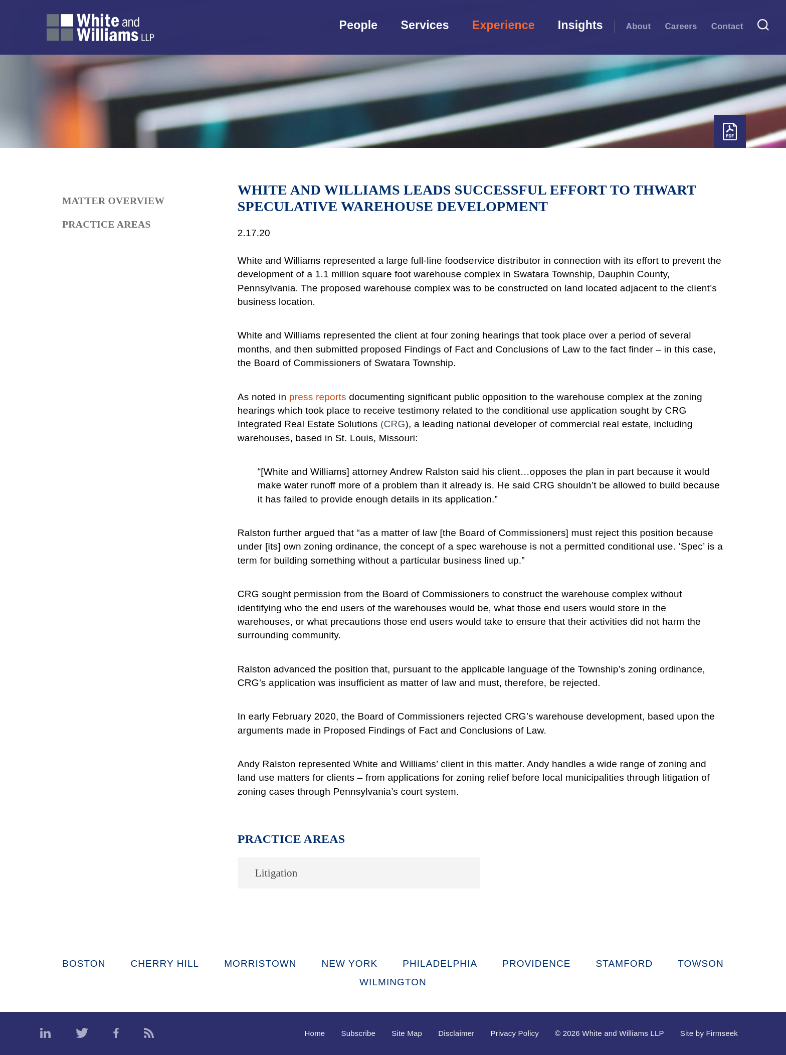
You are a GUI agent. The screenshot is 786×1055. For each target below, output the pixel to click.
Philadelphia (440, 963)
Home (315, 1033)
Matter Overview (113, 200)
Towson (701, 963)
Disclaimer (456, 1033)
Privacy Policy (514, 1033)
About (638, 26)
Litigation (276, 873)
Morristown (260, 963)
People (358, 25)
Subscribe (358, 1033)
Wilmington (393, 982)
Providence (536, 963)
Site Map (406, 1033)
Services (425, 25)
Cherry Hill (165, 963)
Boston (83, 963)
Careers (681, 26)
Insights (580, 25)
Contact (727, 26)
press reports (317, 397)
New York (350, 963)
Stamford (624, 963)
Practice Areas (106, 224)
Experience (503, 25)
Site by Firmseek (709, 1033)
